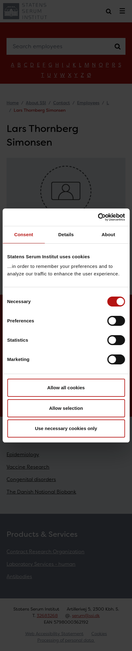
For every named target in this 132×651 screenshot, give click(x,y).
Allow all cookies (66, 387)
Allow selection (66, 408)
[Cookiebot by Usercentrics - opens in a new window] (98, 217)
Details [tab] (66, 234)
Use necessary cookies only (66, 428)
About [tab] (108, 234)
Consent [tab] (23, 234)
